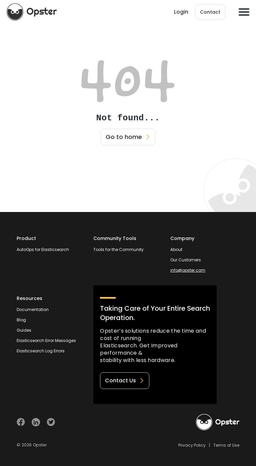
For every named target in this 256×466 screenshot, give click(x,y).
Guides (24, 330)
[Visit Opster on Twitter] (51, 422)
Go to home (128, 137)
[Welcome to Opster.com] (217, 422)
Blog (21, 320)
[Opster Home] (32, 12)
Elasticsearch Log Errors (41, 351)
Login (181, 12)
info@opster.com (187, 270)
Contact (210, 12)
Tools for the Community (118, 249)
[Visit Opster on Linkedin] (36, 422)
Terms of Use (226, 445)
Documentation (33, 309)
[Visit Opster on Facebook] (21, 422)
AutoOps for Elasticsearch (43, 249)
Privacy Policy (192, 445)
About (176, 249)
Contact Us (124, 380)
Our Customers (185, 260)
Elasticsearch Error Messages (46, 340)
